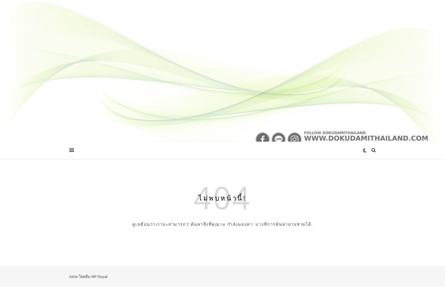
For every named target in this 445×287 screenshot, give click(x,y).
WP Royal (99, 276)
